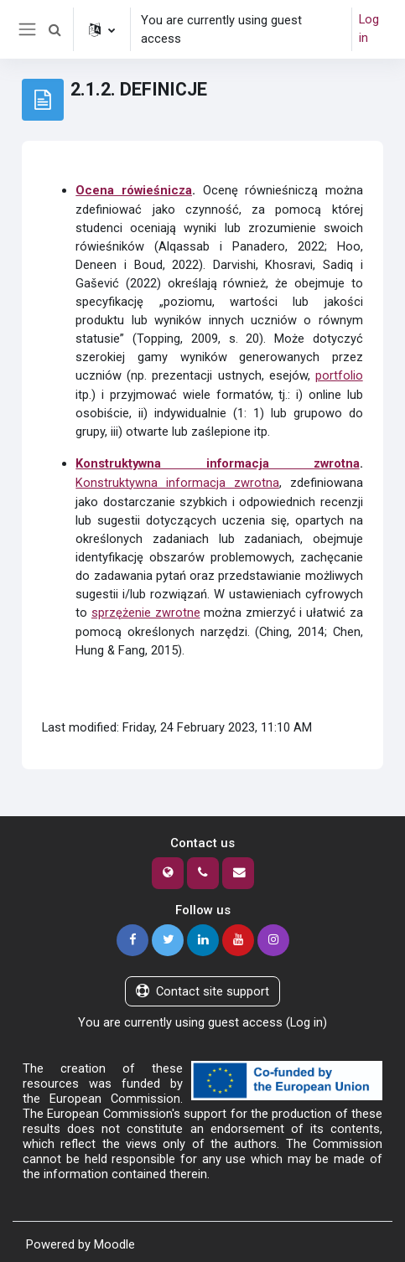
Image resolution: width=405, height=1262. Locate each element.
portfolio (339, 374)
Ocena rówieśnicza (133, 190)
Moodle (114, 1239)
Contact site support (202, 987)
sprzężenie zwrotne (145, 609)
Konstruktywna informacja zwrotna (217, 461)
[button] (55, 29)
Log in (369, 29)
